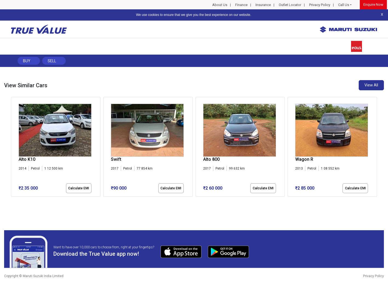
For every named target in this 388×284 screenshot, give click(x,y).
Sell (52, 61)
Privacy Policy (319, 5)
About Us (219, 5)
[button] (12, 201)
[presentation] (14, 148)
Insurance (263, 5)
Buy (26, 61)
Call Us (343, 5)
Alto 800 (211, 159)
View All (371, 85)
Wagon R (304, 159)
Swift (116, 159)
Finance (241, 5)
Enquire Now (373, 4)
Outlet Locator (290, 5)
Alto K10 (27, 159)
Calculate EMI (78, 188)
